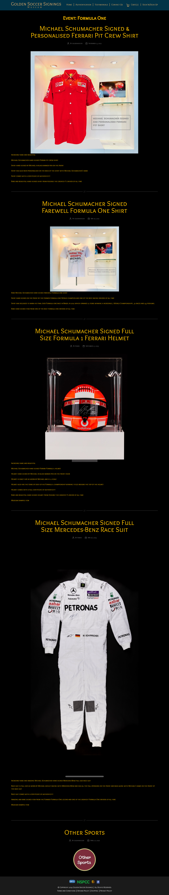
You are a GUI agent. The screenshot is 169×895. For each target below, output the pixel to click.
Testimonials (101, 4)
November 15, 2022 (95, 43)
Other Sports (84, 832)
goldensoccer (77, 43)
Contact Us (117, 4)
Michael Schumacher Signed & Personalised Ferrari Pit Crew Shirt (84, 31)
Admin (77, 346)
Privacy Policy (106, 891)
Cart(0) (134, 4)
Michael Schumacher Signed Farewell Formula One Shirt (84, 207)
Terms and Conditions (66, 891)
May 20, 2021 (95, 219)
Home (69, 4)
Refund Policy (83, 891)
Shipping (94, 891)
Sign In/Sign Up (150, 4)
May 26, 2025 (92, 538)
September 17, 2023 (92, 346)
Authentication (83, 4)
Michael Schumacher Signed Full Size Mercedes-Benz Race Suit (84, 526)
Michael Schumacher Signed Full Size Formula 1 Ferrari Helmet (84, 334)
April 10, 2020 (95, 841)
